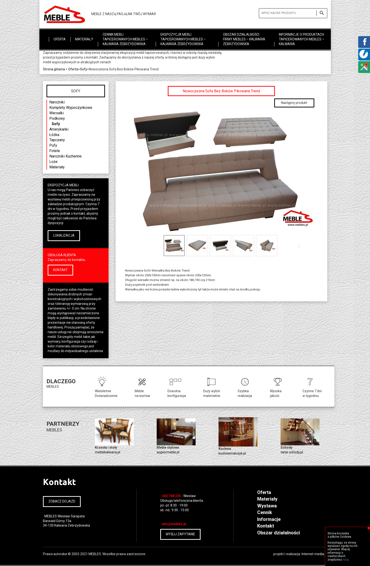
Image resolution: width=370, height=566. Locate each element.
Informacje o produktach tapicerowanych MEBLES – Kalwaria (301, 39)
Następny (300, 246)
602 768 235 (171, 496)
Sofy (56, 124)
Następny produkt (294, 103)
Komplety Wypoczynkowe (70, 107)
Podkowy (57, 118)
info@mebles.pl (174, 524)
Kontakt (265, 526)
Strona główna (54, 69)
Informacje (269, 519)
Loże (53, 161)
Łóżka (54, 134)
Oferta (60, 39)
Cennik (264, 512)
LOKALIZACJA (64, 235)
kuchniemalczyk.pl (232, 453)
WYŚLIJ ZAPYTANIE (180, 534)
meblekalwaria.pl (107, 452)
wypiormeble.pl (168, 452)
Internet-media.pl (314, 554)
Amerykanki (58, 129)
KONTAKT (60, 270)
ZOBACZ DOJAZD (61, 501)
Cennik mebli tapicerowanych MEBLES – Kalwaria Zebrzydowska (125, 39)
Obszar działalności (278, 533)
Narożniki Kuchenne (65, 156)
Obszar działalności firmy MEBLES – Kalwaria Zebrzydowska (244, 39)
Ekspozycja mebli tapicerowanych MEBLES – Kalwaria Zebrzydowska (183, 39)
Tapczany (57, 140)
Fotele (54, 151)
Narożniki (57, 102)
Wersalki (56, 113)
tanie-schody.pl (292, 452)
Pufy (53, 145)
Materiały (84, 39)
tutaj (346, 559)
